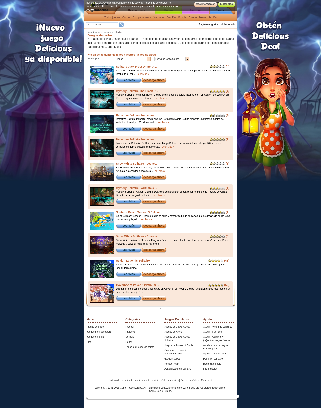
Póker (128, 342)
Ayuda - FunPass (212, 331)
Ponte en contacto (213, 358)
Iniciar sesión (227, 24)
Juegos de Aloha (173, 331)
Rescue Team (171, 363)
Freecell (129, 326)
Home (89, 32)
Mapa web (206, 380)
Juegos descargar (104, 32)
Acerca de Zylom (190, 380)
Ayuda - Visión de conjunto (217, 326)
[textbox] (102, 24)
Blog (89, 342)
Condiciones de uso (128, 2)
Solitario (129, 336)
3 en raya (158, 17)
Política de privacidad (155, 2)
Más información (205, 4)
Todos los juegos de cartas (139, 347)
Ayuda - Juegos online (215, 353)
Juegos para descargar (99, 331)
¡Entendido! (227, 4)
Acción (213, 17)
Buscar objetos (197, 17)
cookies (116, 6)
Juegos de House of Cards (178, 345)
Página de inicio (95, 326)
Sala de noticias (170, 380)
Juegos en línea (95, 336)
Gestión (171, 17)
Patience (130, 331)
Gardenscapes (172, 358)
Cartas (126, 17)
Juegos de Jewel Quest (177, 326)
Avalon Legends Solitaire (177, 368)
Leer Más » (115, 46)
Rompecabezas (142, 17)
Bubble (182, 17)
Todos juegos (112, 17)
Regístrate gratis (208, 24)
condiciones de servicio (147, 380)
